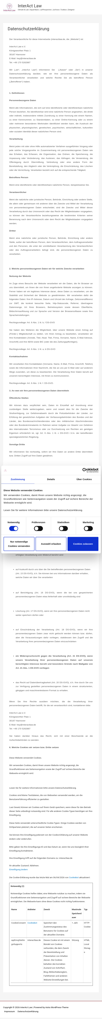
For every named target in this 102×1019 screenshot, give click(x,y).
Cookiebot (74, 878)
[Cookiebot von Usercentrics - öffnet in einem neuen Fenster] (84, 470)
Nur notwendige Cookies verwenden (19, 543)
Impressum (9, 1012)
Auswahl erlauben (51, 543)
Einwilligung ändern (18, 871)
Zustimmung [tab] (18, 479)
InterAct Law (31, 6)
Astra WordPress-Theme (56, 1008)
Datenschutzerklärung (28, 1012)
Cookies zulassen (83, 543)
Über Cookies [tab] (84, 479)
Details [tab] (51, 479)
